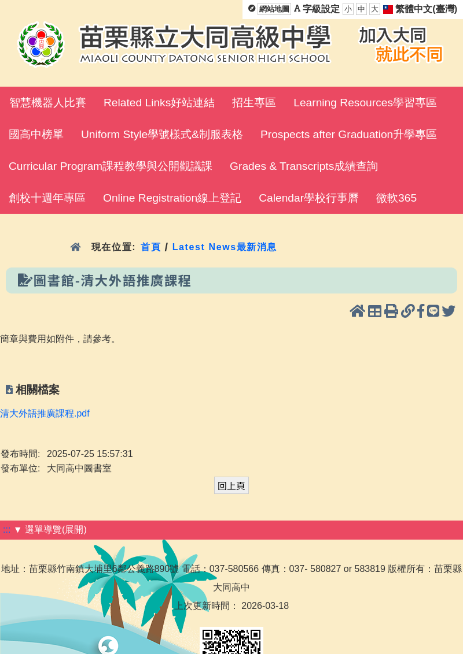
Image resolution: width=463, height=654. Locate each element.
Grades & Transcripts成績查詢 (304, 166)
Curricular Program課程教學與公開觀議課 (110, 166)
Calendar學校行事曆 (309, 198)
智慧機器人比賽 (47, 102)
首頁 (150, 247)
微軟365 (396, 198)
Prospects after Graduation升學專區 (348, 134)
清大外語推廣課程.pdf (45, 413)
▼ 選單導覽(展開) (50, 529)
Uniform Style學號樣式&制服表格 (162, 134)
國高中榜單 (36, 134)
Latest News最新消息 (225, 247)
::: (6, 529)
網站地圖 (274, 9)
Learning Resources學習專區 (365, 102)
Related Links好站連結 (159, 102)
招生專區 (254, 102)
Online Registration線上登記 (172, 198)
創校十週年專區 (47, 198)
